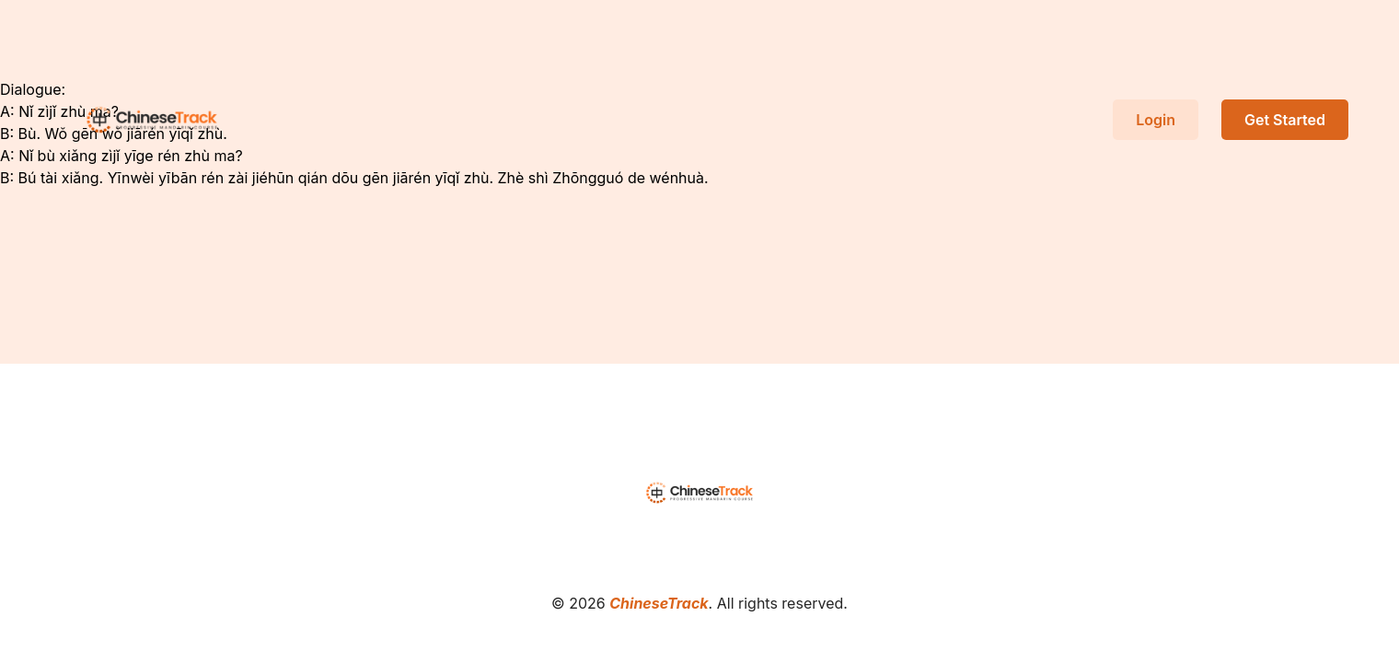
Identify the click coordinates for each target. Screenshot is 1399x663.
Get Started (1284, 119)
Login (1155, 119)
